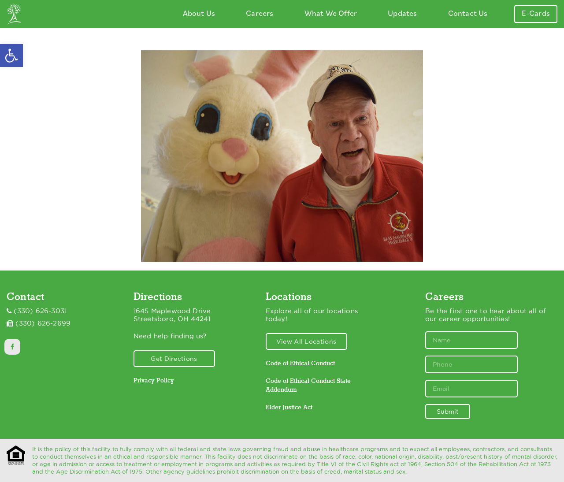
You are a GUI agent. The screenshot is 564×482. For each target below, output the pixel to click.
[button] (11, 55)
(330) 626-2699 (42, 323)
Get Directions (174, 358)
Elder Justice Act (289, 407)
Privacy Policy (154, 380)
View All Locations (306, 341)
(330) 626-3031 (40, 311)
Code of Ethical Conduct (300, 363)
